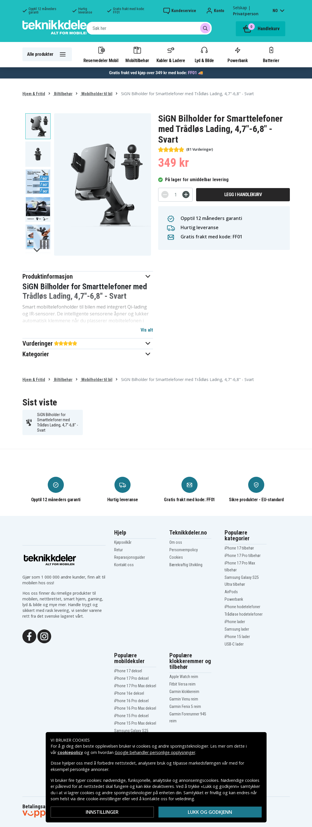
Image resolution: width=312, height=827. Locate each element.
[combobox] (149, 28)
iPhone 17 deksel (128, 671)
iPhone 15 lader (237, 636)
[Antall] (175, 194)
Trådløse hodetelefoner (244, 614)
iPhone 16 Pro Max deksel (135, 708)
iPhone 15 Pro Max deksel (135, 723)
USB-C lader (234, 644)
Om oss (175, 542)
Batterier (271, 54)
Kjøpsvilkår (122, 542)
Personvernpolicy (183, 549)
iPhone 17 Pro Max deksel (135, 686)
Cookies (176, 557)
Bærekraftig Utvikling (185, 564)
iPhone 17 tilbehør (239, 548)
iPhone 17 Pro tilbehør (243, 555)
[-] (165, 194)
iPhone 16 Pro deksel (131, 700)
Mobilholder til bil (96, 93)
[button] (87, 276)
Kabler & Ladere (170, 54)
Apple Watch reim (183, 676)
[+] (186, 194)
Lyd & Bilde (204, 54)
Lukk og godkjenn (210, 812)
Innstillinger (102, 812)
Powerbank (237, 54)
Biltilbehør (62, 93)
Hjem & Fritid (33, 93)
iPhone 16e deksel (129, 693)
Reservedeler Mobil (100, 54)
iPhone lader (235, 621)
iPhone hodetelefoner (242, 606)
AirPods (231, 591)
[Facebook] (29, 636)
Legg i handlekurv (243, 194)
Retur (118, 549)
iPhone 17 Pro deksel (131, 678)
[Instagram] (44, 636)
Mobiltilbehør (137, 54)
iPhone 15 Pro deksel (131, 715)
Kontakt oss (124, 564)
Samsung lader (237, 629)
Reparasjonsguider (129, 557)
